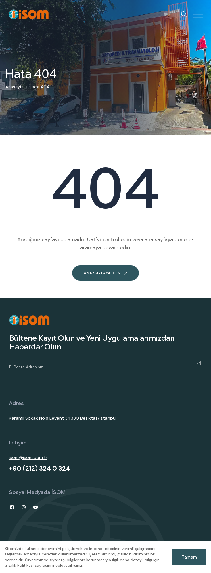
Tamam (189, 557)
